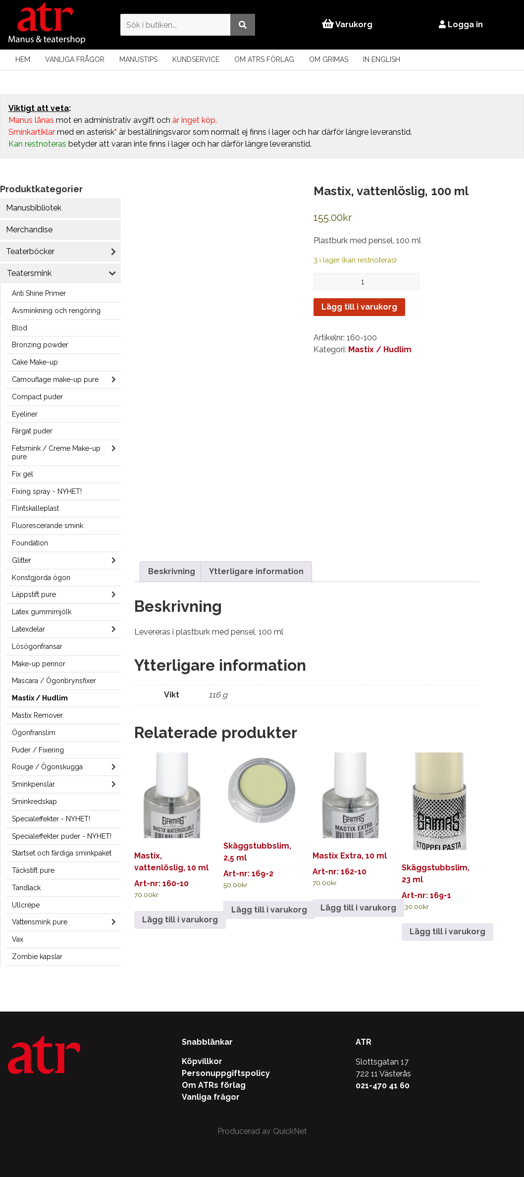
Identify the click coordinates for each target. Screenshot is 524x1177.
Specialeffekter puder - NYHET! (61, 836)
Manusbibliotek (33, 208)
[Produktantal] (366, 281)
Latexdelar (28, 629)
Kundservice (195, 59)
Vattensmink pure (39, 922)
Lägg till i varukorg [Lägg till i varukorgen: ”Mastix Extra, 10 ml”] (358, 907)
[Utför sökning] (242, 24)
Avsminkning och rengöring (56, 311)
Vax (17, 939)
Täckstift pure (33, 870)
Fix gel (22, 474)
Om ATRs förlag (264, 59)
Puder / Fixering (38, 750)
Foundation (30, 543)
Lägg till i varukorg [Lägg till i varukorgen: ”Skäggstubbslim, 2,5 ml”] (269, 909)
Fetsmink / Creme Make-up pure (56, 452)
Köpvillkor (202, 1061)
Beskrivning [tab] (171, 571)
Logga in (461, 24)
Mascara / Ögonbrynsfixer (54, 681)
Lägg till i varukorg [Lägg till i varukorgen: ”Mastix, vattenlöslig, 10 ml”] (180, 919)
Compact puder (37, 397)
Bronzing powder (40, 345)
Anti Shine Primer (39, 293)
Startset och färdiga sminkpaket (61, 853)
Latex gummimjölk (41, 612)
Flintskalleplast (35, 508)
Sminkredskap (34, 801)
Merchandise (29, 229)
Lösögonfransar (37, 646)
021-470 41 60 (383, 1085)
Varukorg (347, 24)
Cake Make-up (35, 362)
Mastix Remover (37, 715)
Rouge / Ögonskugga (47, 767)
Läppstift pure (34, 594)
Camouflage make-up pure (55, 379)
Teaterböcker (30, 251)
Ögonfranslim (33, 733)
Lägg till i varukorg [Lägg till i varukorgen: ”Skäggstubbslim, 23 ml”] (447, 931)
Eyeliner (25, 414)
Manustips (138, 59)
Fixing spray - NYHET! (47, 491)
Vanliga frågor (75, 59)
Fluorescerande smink (47, 526)
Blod (19, 328)
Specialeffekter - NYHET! (51, 819)
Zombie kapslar (37, 957)
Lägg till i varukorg (359, 307)
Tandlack (26, 888)
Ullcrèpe (26, 905)
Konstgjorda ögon (41, 578)
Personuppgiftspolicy (226, 1073)
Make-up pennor (38, 664)
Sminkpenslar (33, 784)
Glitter (21, 560)
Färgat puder (32, 431)
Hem (22, 59)
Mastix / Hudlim (40, 698)
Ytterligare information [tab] (256, 571)
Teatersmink (29, 273)
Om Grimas (328, 59)
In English (381, 59)
